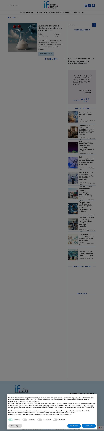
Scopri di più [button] (15, 426)
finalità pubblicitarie (19, 407)
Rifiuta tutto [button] (74, 426)
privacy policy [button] (77, 398)
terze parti (37, 403)
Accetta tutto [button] (89, 426)
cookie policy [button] (35, 401)
